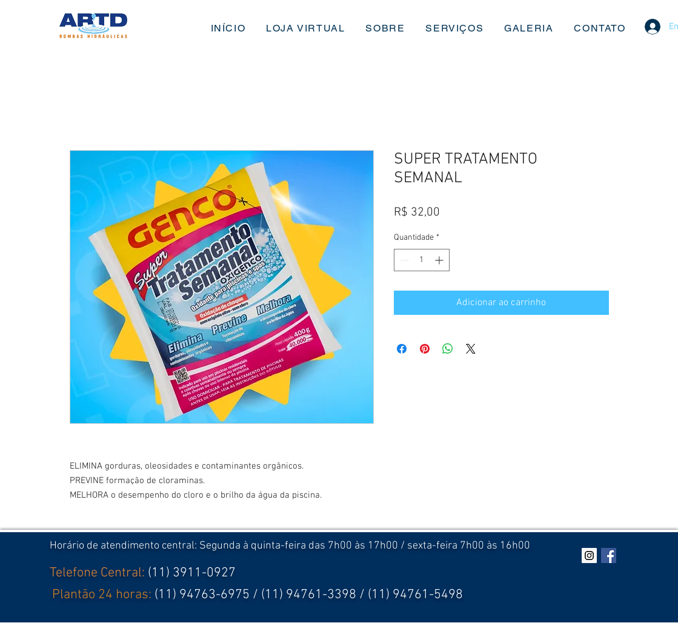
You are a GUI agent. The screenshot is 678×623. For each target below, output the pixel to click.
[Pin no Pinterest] (424, 348)
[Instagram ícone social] (589, 555)
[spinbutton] (422, 260)
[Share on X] (471, 348)
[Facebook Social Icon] (608, 555)
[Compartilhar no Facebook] (401, 348)
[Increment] (440, 260)
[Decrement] (403, 260)
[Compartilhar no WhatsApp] (447, 348)
